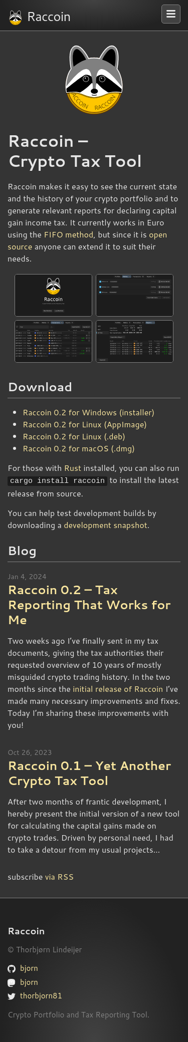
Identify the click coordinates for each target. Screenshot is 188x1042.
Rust (72, 467)
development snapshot (105, 523)
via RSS (59, 875)
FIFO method (68, 234)
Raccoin (39, 16)
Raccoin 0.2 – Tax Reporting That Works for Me (89, 603)
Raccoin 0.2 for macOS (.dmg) (79, 448)
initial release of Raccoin (118, 687)
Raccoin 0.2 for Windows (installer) (88, 412)
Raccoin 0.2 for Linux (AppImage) (85, 424)
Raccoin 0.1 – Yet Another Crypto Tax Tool (89, 772)
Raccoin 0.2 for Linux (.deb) (74, 436)
